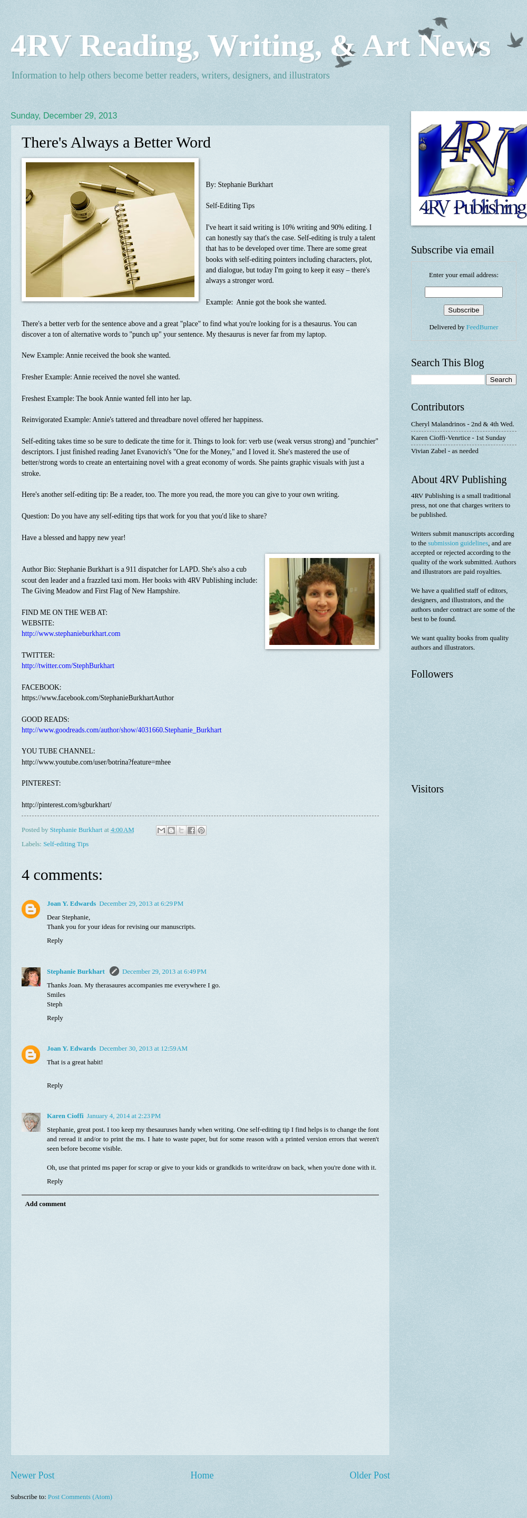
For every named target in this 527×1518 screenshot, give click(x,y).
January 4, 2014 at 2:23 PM (124, 1116)
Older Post (369, 1475)
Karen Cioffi (65, 1116)
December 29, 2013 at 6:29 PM (141, 903)
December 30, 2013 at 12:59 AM (143, 1048)
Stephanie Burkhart (76, 971)
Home (201, 1475)
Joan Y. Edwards (71, 903)
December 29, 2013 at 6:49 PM (164, 971)
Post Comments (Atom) (80, 1497)
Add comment (45, 1204)
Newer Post (33, 1475)
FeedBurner (482, 327)
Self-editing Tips (66, 844)
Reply (55, 940)
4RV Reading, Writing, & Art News (251, 45)
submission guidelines (458, 543)
